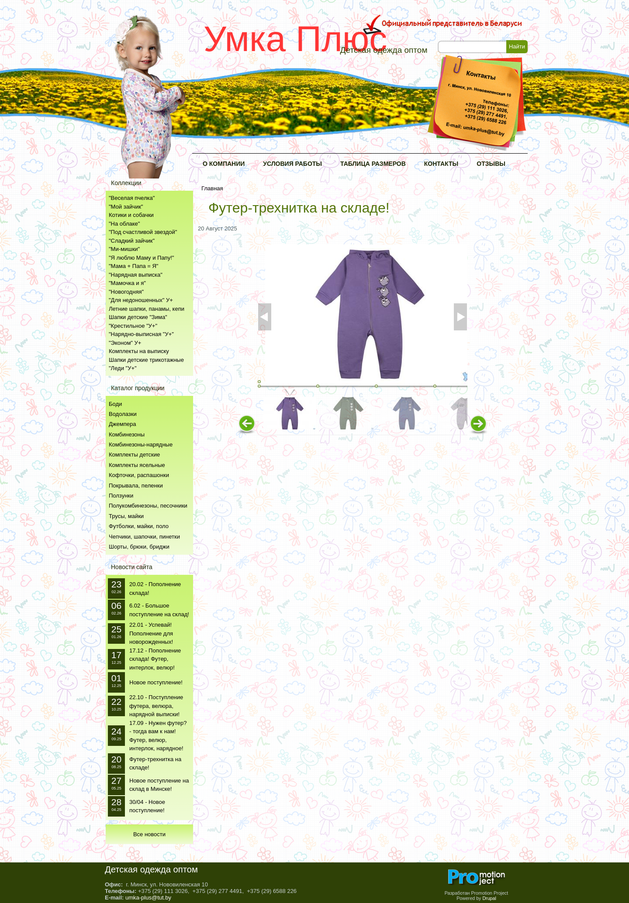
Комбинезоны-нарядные (141, 444)
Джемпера (122, 424)
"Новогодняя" (126, 291)
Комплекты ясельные (137, 465)
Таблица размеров (373, 163)
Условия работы (292, 163)
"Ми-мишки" (124, 249)
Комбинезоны (127, 434)
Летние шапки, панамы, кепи (146, 309)
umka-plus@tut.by (148, 897)
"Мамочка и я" (127, 283)
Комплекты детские (134, 454)
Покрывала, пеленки (136, 485)
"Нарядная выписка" (135, 274)
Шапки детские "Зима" (138, 317)
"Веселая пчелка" (132, 198)
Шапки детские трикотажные (146, 360)
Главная (212, 188)
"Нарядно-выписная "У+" (141, 334)
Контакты (441, 163)
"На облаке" (124, 223)
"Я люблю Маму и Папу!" (141, 257)
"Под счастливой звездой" (143, 232)
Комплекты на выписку (139, 351)
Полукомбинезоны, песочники (148, 505)
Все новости (149, 834)
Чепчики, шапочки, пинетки (144, 536)
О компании (224, 163)
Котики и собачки (131, 215)
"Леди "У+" (123, 368)
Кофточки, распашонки (139, 475)
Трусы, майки (126, 516)
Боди (115, 404)
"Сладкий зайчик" (132, 240)
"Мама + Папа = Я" (133, 266)
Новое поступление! (156, 682)
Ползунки (121, 495)
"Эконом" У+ (125, 343)
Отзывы (491, 163)
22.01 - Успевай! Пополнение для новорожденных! (151, 633)
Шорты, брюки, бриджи (139, 546)
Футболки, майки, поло (139, 526)
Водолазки (123, 414)
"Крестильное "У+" (133, 326)
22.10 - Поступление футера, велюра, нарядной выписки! (156, 706)
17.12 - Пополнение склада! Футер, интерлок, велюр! (155, 659)
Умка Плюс (295, 38)
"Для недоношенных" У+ (141, 300)
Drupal (489, 898)
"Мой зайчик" (126, 206)
